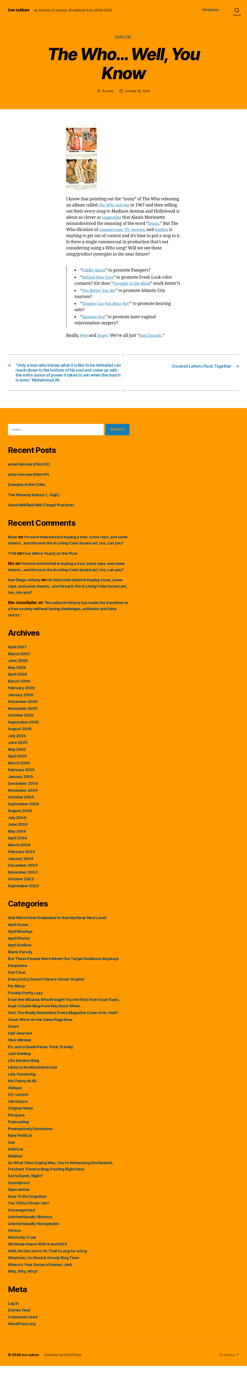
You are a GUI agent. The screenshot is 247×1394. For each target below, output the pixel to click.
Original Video (22, 1136)
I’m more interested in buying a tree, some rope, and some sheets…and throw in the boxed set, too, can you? (68, 558)
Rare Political (20, 1163)
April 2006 (18, 702)
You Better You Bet (100, 297)
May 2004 (18, 859)
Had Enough (153, 342)
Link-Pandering (23, 1102)
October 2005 (22, 743)
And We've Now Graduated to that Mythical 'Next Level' (62, 945)
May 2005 (18, 777)
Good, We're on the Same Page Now (43, 1047)
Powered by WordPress (64, 1383)
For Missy (17, 1014)
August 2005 (21, 757)
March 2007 (20, 681)
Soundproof (19, 1210)
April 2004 (18, 866)
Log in (14, 1331)
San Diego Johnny (25, 608)
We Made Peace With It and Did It (40, 1272)
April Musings (22, 959)
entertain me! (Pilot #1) (30, 490)
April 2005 (18, 784)
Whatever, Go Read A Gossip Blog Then (47, 1285)
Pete (84, 342)
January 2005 (21, 804)
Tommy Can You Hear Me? (108, 310)
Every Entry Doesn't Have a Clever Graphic (49, 1007)
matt (109, 92)
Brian (13, 552)
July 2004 (18, 845)
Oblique (16, 1115)
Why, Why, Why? (24, 1299)
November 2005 (24, 736)
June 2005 (18, 770)
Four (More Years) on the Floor (54, 575)
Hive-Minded (21, 1068)
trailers (165, 230)
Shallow (123, 37)
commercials (111, 230)
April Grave (19, 952)
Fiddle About (94, 271)
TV (128, 230)
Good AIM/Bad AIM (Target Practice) (44, 520)
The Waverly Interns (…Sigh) (36, 510)
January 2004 (22, 886)
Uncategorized (22, 1238)
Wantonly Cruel (23, 1265)
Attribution (210, 10)
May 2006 (18, 695)
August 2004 (21, 838)
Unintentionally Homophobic (35, 1251)
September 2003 (24, 913)
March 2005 (20, 791)
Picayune (17, 1143)
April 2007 (18, 675)
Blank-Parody (21, 979)
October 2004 (22, 825)
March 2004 (20, 872)
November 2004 (24, 818)
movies (140, 230)
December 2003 (24, 893)
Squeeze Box (94, 324)
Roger (103, 342)
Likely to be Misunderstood (35, 1095)
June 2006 (18, 688)
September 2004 (25, 832)
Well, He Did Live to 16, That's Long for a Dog (52, 1279)
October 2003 (22, 907)
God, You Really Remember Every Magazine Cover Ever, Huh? (68, 1040)
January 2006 (22, 722)
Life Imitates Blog (25, 1088)
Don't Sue (17, 1000)
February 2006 (22, 716)
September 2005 (24, 750)
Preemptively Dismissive (32, 1156)
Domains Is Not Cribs (28, 500)
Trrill (12, 575)
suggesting (112, 218)
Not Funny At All (23, 1109)
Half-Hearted (21, 1061)
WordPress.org (23, 1351)
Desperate (18, 993)
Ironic (154, 224)
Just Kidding (20, 1081)
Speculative (19, 1217)
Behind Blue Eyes (99, 278)
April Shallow (21, 973)
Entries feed (20, 1338)
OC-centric (19, 1122)
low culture (19, 10)
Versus (15, 1258)
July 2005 (18, 763)
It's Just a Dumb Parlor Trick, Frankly (44, 1074)
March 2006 (20, 709)
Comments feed (24, 1345)
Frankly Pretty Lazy (26, 1020)
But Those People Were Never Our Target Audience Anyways (68, 986)
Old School (18, 1129)
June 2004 (18, 852)
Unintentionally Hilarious (32, 1244)
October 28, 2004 (137, 92)
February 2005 (22, 797)
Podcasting (19, 1150)
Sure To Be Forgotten (29, 1224)
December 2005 (24, 729)
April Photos (20, 966)
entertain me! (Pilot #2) (31, 479)
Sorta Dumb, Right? (27, 1204)
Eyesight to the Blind (133, 284)
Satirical (16, 1177)
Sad (12, 1170)
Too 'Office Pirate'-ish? (30, 1231)
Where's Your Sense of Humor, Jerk (43, 1292)
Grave (14, 1054)
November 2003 (24, 900)
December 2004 (24, 811)
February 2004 (22, 879)
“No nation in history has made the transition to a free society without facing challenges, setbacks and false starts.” (60, 637)
